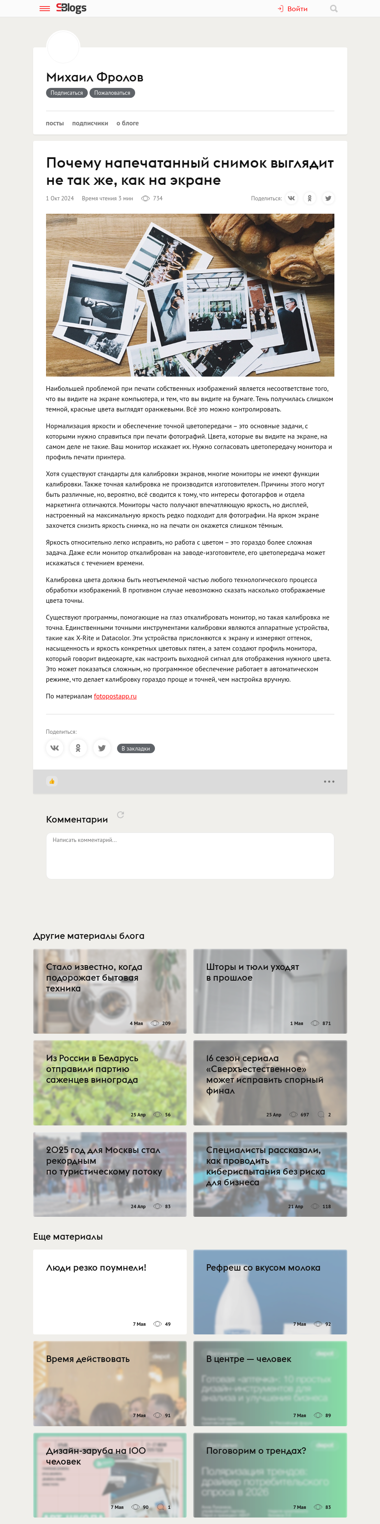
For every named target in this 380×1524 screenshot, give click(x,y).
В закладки (136, 748)
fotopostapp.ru (115, 696)
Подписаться (67, 93)
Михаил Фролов (94, 77)
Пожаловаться (112, 93)
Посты (55, 122)
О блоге (128, 122)
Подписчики (90, 122)
